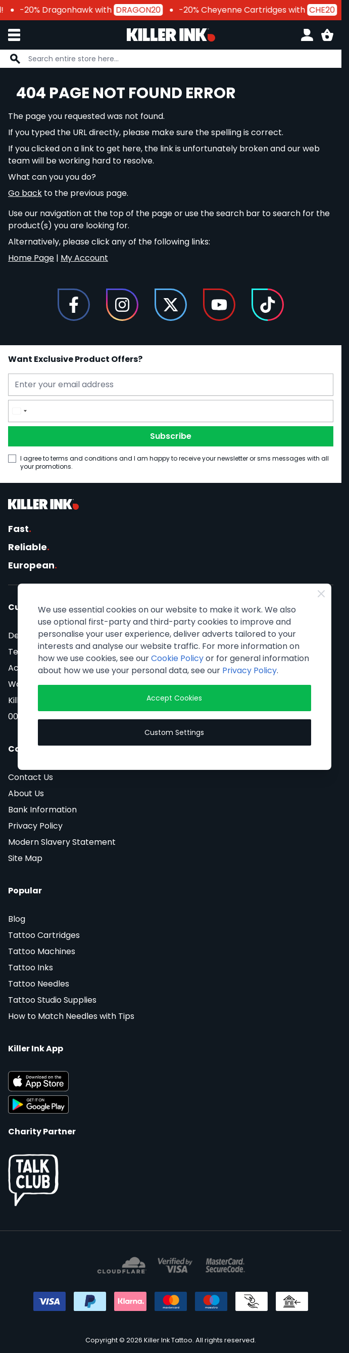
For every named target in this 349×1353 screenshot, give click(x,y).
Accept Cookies (174, 698)
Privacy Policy (249, 670)
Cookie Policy (177, 658)
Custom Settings (174, 732)
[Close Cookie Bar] (321, 594)
